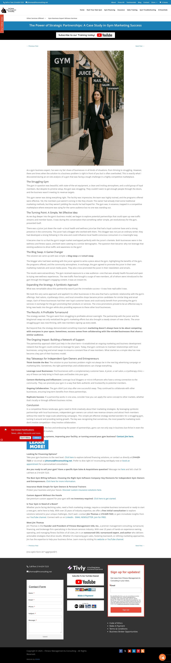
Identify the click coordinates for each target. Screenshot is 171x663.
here (123, 469)
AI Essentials (163, 10)
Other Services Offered (35, 18)
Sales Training (132, 10)
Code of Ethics (116, 623)
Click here (69, 457)
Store (153, 2)
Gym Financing (109, 10)
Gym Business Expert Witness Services (62, 18)
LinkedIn (69, 517)
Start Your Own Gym (94, 10)
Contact (146, 2)
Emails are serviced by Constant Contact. (128, 604)
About (113, 2)
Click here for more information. (61, 481)
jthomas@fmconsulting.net (58, 460)
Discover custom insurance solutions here (81, 490)
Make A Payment (117, 626)
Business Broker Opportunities (123, 631)
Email (113, 585)
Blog (139, 2)
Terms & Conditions (118, 628)
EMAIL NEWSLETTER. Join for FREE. (90, 517)
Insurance (121, 10)
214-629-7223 (19, 2)
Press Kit (121, 2)
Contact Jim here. (125, 436)
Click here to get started (105, 498)
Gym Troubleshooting (148, 10)
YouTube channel (38, 517)
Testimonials (131, 2)
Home (82, 10)
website (100, 539)
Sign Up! (126, 610)
